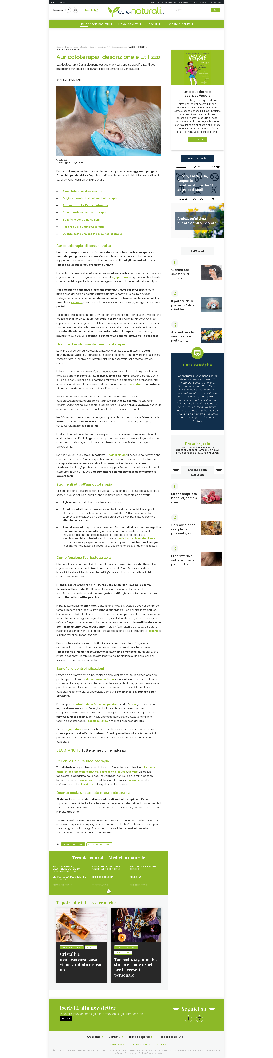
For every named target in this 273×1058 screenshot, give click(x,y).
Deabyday (154, 2)
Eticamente (184, 2)
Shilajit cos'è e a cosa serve (143, 867)
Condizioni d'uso (117, 1044)
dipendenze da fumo (100, 679)
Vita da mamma (169, 2)
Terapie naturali (73, 844)
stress (69, 771)
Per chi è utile (72, 226)
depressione (108, 771)
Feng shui (135, 877)
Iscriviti (91, 10)
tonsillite (87, 784)
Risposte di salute (178, 24)
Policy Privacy (142, 1044)
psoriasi (134, 780)
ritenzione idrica (97, 720)
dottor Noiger (117, 455)
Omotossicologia (102, 877)
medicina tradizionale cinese (136, 538)
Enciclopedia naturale (95, 24)
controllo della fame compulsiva (95, 704)
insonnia (153, 630)
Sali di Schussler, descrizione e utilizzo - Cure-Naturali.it (67, 869)
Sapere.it (218, 2)
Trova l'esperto (128, 24)
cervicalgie (86, 780)
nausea (122, 771)
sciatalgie (135, 384)
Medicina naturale (99, 844)
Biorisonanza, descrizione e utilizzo (69, 878)
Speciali (152, 24)
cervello (76, 302)
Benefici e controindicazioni (81, 219)
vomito (133, 771)
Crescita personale (202, 2)
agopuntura (120, 277)
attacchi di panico (86, 771)
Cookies (161, 1044)
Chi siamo (93, 1037)
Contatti (114, 1037)
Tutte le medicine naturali (103, 750)
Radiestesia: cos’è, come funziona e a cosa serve (106, 867)
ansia (132, 704)
